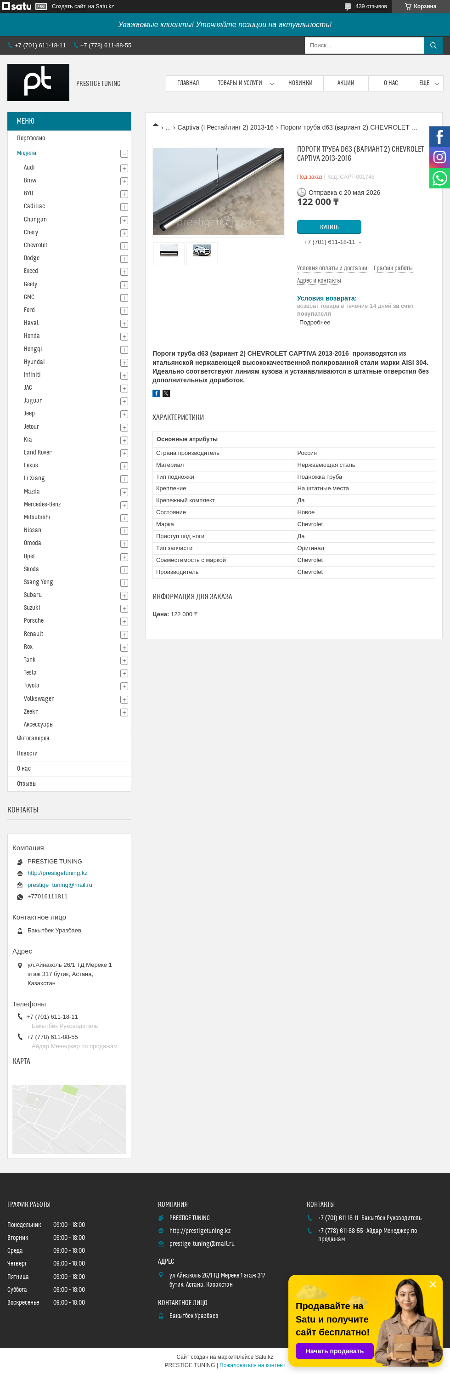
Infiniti (32, 375)
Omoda (32, 543)
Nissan (32, 530)
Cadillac (34, 206)
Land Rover (37, 452)
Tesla (30, 672)
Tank (30, 660)
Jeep (29, 413)
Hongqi (33, 349)
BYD (28, 193)
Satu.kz (264, 1357)
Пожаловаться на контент (252, 1365)
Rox (28, 647)
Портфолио (31, 138)
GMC (29, 297)
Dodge (31, 258)
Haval (31, 323)
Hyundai (34, 362)
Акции (346, 83)
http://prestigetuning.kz (58, 872)
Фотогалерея (33, 738)
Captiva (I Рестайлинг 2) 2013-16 (226, 127)
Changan (35, 219)
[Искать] (433, 45)
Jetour (31, 427)
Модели (26, 153)
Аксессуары (39, 724)
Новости (27, 753)
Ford (29, 310)
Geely (30, 284)
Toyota (31, 685)
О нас (391, 83)
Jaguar (33, 400)
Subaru (33, 595)
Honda (32, 336)
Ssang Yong (38, 582)
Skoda (31, 569)
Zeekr (31, 711)
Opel (29, 556)
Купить (329, 227)
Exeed (31, 271)
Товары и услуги (240, 83)
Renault (33, 634)
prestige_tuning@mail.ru (60, 884)
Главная (188, 83)
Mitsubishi (37, 517)
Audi (29, 167)
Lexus (31, 465)
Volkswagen (39, 699)
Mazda (32, 491)
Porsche (34, 621)
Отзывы (27, 784)
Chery (31, 232)
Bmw (30, 180)
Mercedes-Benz (42, 504)
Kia (28, 439)
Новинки (300, 83)
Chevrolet (35, 245)
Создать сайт (69, 6)
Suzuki (32, 608)
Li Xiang (34, 478)
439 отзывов (371, 6)
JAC (28, 388)
